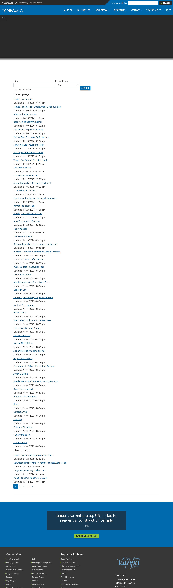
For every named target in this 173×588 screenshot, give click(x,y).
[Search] (165, 3)
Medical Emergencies (23, 305)
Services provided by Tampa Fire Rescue (33, 297)
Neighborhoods (12, 573)
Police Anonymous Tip (69, 584)
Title (15, 80)
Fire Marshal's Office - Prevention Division (33, 366)
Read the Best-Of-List (87, 536)
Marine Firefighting (22, 343)
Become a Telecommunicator (27, 121)
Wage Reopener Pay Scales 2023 (29, 470)
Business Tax (11, 566)
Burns (16, 404)
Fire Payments (37, 570)
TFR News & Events (22, 236)
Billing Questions (13, 562)
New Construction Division (26, 221)
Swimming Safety (22, 274)
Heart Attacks (20, 228)
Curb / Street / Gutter (69, 562)
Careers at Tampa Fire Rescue (28, 129)
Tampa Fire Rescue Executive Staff (30, 160)
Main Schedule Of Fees (24, 190)
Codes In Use (19, 289)
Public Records (38, 584)
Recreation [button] (101, 10)
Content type (61, 80)
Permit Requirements (24, 205)
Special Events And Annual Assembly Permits (35, 381)
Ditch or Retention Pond (70, 566)
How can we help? (119, 3)
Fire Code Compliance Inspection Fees (32, 320)
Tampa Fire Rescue (22, 98)
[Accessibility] (21, 2)
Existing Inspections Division (27, 213)
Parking (9, 577)
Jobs (168, 10)
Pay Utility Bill (11, 580)
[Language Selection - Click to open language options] (7, 2)
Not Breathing (20, 442)
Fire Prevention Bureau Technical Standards (34, 198)
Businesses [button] (83, 10)
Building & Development (41, 562)
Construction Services (14, 570)
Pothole (64, 580)
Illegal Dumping (67, 577)
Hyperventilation (21, 434)
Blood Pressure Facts (23, 388)
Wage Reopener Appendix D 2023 (30, 477)
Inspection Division (22, 358)
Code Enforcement (39, 566)
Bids (34, 559)
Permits (35, 580)
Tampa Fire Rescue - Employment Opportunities (37, 106)
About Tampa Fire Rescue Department (32, 182)
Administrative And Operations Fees (31, 282)
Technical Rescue (21, 335)
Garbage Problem (68, 570)
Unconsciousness (22, 167)
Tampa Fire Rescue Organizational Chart (33, 455)
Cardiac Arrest (20, 411)
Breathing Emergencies (25, 396)
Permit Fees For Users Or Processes (31, 137)
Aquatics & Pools (12, 559)
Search (85, 88)
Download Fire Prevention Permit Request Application (39, 462)
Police (8, 584)
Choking (17, 419)
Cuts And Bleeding (22, 427)
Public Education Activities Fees (28, 266)
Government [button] (153, 10)
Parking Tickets (38, 577)
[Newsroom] (36, 2)
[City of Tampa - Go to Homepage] (13, 10)
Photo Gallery (20, 312)
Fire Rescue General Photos (26, 327)
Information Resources (24, 114)
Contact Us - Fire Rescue (25, 175)
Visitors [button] (135, 10)
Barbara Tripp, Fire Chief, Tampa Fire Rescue (35, 243)
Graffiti (63, 573)
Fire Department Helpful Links (28, 152)
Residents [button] (119, 10)
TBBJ (87, 526)
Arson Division (20, 373)
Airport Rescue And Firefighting (29, 350)
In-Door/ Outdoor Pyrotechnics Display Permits (36, 251)
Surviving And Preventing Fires (28, 144)
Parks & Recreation (39, 573)
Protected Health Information (28, 259)
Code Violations (67, 559)
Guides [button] (68, 10)
